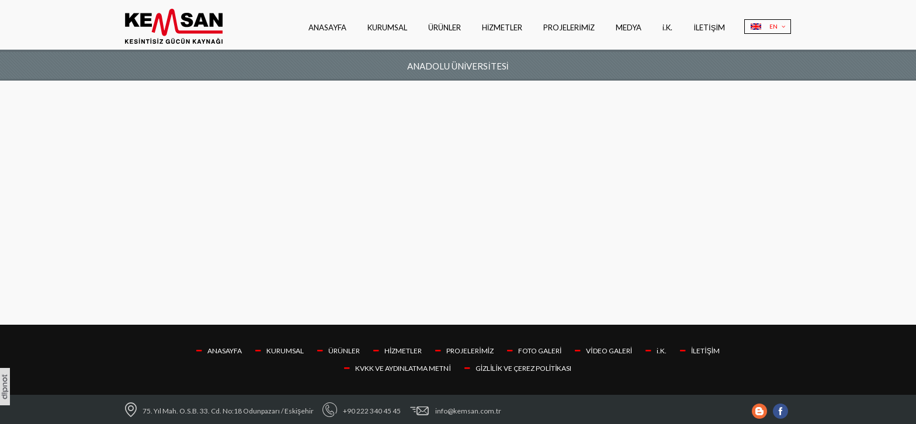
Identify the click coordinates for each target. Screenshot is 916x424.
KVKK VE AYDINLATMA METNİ (397, 368)
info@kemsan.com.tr (468, 410)
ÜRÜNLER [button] (444, 27)
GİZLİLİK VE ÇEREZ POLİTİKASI (518, 368)
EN (777, 26)
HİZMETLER (502, 27)
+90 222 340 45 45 (372, 410)
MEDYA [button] (628, 27)
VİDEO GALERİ (603, 350)
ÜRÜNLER (338, 350)
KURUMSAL (387, 27)
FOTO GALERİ (534, 350)
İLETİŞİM (709, 27)
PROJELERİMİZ (569, 27)
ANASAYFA (327, 27)
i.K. (667, 27)
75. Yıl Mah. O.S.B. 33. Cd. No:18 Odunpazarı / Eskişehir (228, 410)
